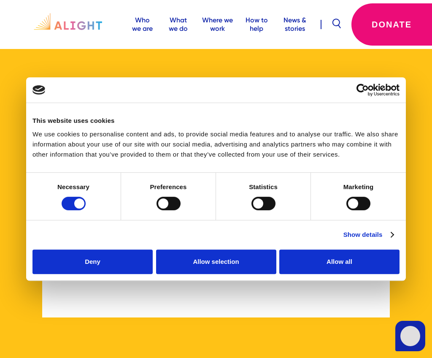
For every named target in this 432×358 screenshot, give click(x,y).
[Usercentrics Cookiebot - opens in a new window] (363, 90)
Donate (392, 24)
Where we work (217, 24)
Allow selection (216, 261)
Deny (92, 261)
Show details (363, 234)
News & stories (295, 24)
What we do (178, 24)
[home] (62, 24)
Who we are (142, 24)
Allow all (339, 261)
